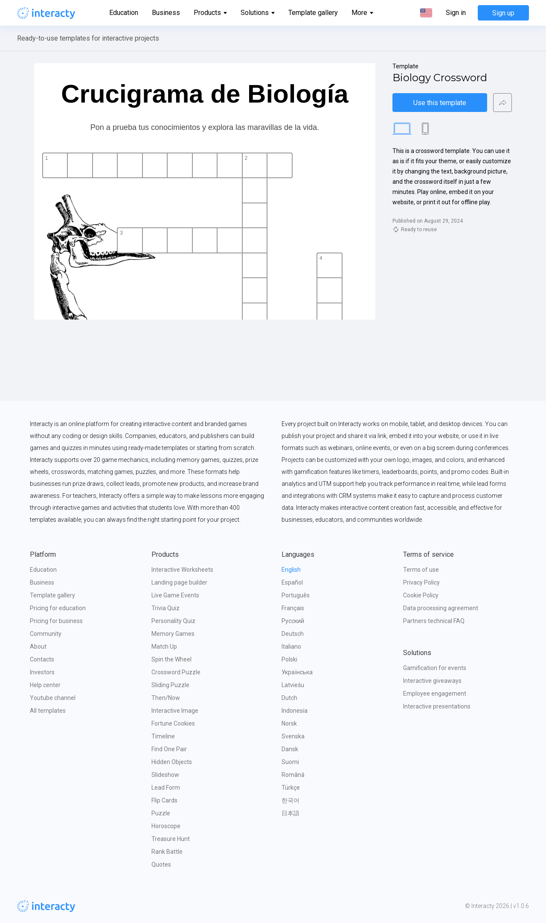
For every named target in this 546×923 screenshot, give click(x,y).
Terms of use (421, 569)
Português (296, 595)
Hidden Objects (171, 761)
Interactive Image (174, 710)
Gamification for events (434, 667)
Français (293, 608)
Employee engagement (434, 693)
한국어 (290, 800)
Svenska (293, 736)
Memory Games (173, 633)
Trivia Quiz (165, 608)
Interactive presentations (436, 706)
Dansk (290, 749)
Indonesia (295, 710)
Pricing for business (56, 620)
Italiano (291, 646)
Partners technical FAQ (434, 620)
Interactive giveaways (432, 680)
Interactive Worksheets (182, 569)
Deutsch (293, 633)
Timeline (163, 736)
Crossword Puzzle (175, 672)
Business (166, 13)
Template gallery (313, 13)
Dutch (289, 697)
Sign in (456, 12)
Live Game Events (175, 595)
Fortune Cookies (173, 723)
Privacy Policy (421, 582)
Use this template (439, 103)
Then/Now (165, 697)
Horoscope (165, 826)
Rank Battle (167, 851)
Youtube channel (53, 697)
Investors (42, 672)
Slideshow (165, 774)
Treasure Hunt (170, 838)
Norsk (289, 723)
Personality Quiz (173, 620)
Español (292, 582)
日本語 (290, 813)
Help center (45, 685)
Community (45, 633)
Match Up (164, 646)
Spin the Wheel (171, 659)
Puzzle (160, 813)
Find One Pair (169, 749)
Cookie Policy (421, 595)
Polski (289, 659)
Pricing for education (58, 608)
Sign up (503, 13)
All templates (48, 710)
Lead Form (165, 787)
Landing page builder (179, 582)
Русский (293, 620)
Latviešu (293, 685)
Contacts (42, 659)
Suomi (290, 761)
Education (123, 13)
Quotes (161, 864)
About (38, 646)
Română (293, 774)
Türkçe (291, 787)
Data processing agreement (440, 608)
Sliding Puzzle (170, 685)
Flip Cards (164, 800)
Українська (297, 672)
